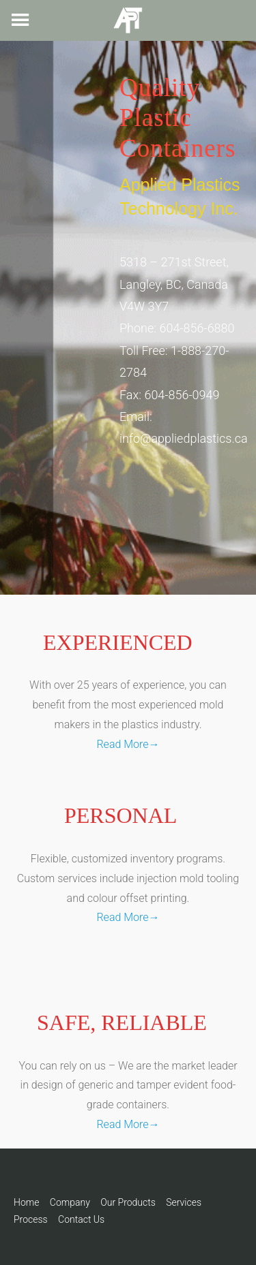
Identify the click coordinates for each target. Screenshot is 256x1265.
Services (183, 1202)
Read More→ (127, 744)
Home (26, 1202)
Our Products (128, 1202)
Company (70, 1202)
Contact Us (81, 1219)
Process (31, 1219)
